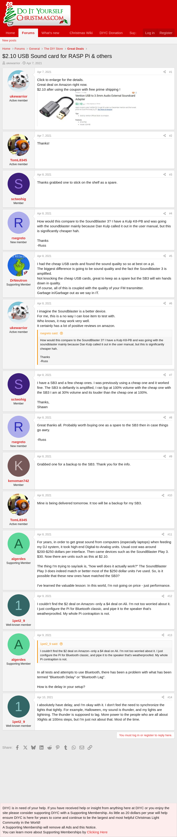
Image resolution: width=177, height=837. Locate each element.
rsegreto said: (49, 333)
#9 (170, 456)
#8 (170, 417)
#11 (170, 534)
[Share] (165, 72)
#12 (170, 596)
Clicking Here (97, 832)
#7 (170, 375)
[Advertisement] (86, 761)
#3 (170, 174)
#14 (170, 697)
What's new (50, 33)
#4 (170, 213)
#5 (170, 256)
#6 (170, 303)
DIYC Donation (111, 33)
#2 (170, 135)
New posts (9, 40)
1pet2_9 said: (49, 644)
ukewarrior (13, 63)
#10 (170, 495)
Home (10, 33)
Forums (28, 33)
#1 (170, 72)
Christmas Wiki (81, 33)
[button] (63, 33)
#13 (170, 635)
